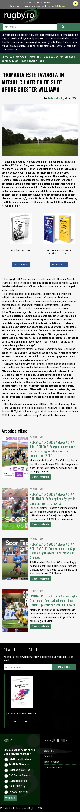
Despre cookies (51, 761)
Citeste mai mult (40, 477)
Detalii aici (60, 6)
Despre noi (49, 750)
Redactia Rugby (55, 98)
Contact (48, 756)
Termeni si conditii (53, 767)
